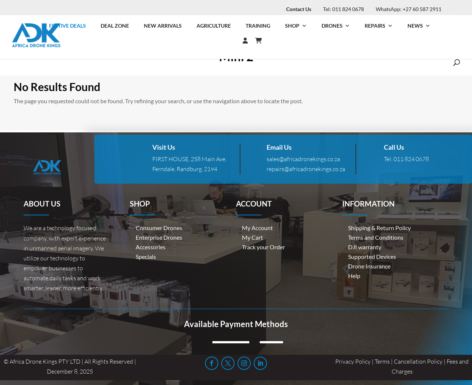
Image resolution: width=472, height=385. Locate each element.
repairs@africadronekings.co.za (306, 169)
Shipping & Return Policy (379, 227)
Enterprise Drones (159, 237)
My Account (257, 227)
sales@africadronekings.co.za (303, 159)
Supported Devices (372, 256)
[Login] (230, 40)
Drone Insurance (369, 266)
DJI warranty (364, 246)
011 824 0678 (411, 159)
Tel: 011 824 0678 (343, 9)
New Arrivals (163, 25)
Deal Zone (115, 25)
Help (354, 275)
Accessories (151, 246)
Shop (296, 25)
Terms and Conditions (375, 237)
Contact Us (298, 9)
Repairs (379, 25)
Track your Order (263, 246)
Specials (146, 256)
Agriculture (214, 25)
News (418, 25)
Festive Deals (67, 25)
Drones (336, 25)
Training (258, 25)
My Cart (252, 237)
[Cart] (262, 40)
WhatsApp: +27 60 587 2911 (408, 9)
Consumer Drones (159, 227)
